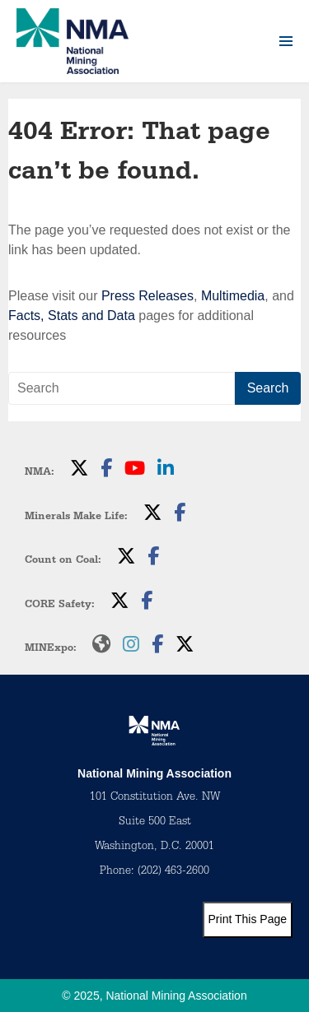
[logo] (72, 41)
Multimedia (233, 296)
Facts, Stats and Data (71, 316)
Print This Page (247, 919)
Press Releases (147, 296)
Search (268, 388)
